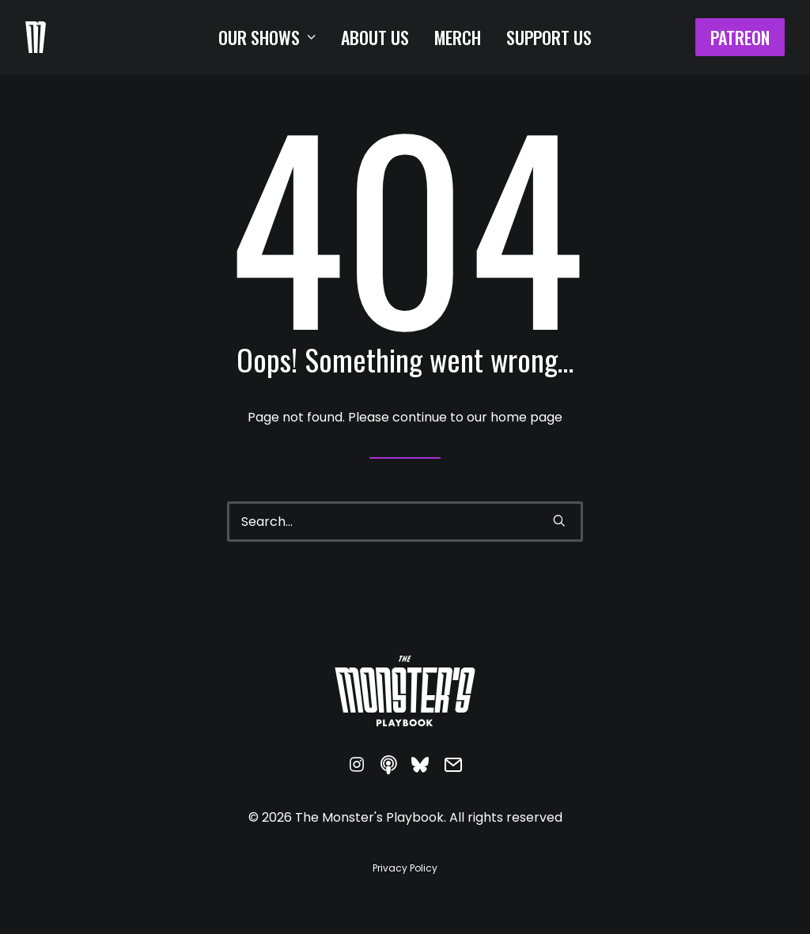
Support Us (549, 37)
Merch (457, 37)
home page (526, 417)
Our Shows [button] (267, 37)
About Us (375, 37)
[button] (559, 520)
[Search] (405, 521)
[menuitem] (267, 37)
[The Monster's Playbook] (35, 37)
